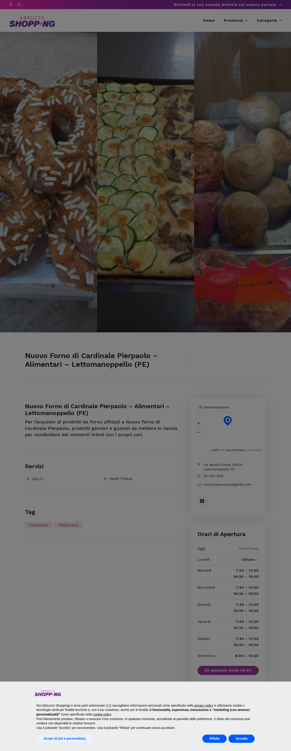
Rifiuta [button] (215, 738)
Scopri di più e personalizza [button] (64, 738)
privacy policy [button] (203, 705)
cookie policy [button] (102, 714)
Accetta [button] (241, 738)
